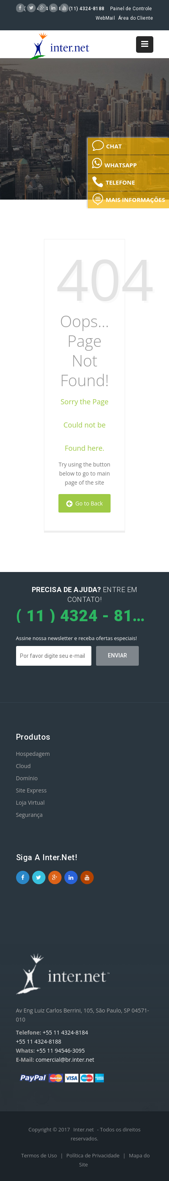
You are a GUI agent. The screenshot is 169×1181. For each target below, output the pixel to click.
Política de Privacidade (93, 1155)
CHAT (107, 146)
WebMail (105, 18)
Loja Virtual (30, 802)
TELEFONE (113, 182)
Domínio (27, 778)
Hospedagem (33, 753)
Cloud (23, 766)
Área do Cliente (135, 18)
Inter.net (83, 1129)
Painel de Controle (131, 8)
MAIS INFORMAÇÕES (128, 199)
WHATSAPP (114, 163)
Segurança (29, 814)
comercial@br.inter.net (65, 1059)
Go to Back (84, 503)
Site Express (31, 790)
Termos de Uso (39, 1155)
